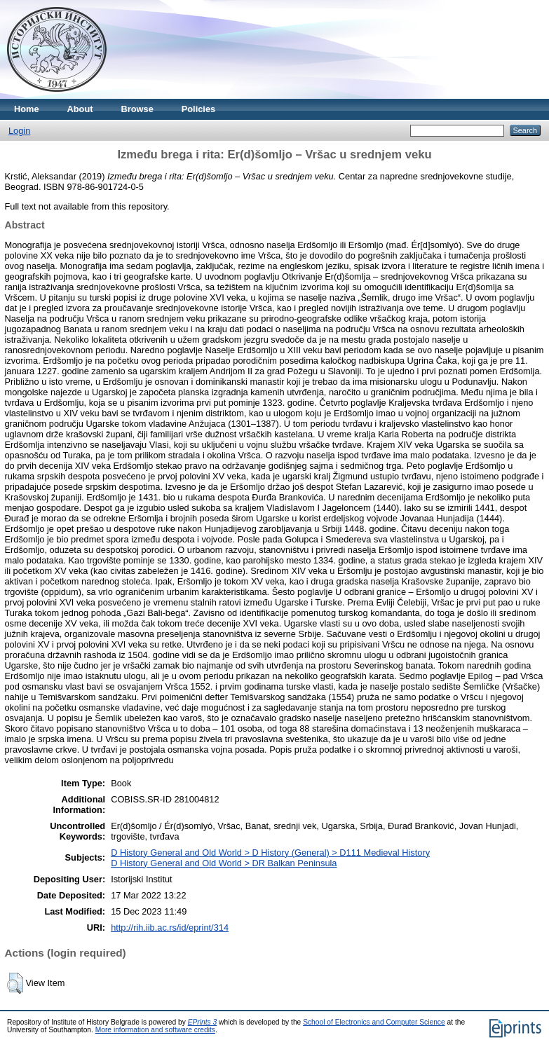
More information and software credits (155, 1030)
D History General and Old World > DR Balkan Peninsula (224, 863)
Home (26, 109)
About (80, 109)
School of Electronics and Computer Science (374, 1022)
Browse (137, 109)
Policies (198, 109)
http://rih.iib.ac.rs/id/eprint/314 (170, 927)
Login (19, 130)
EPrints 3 (202, 1022)
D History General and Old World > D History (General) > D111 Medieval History (270, 852)
